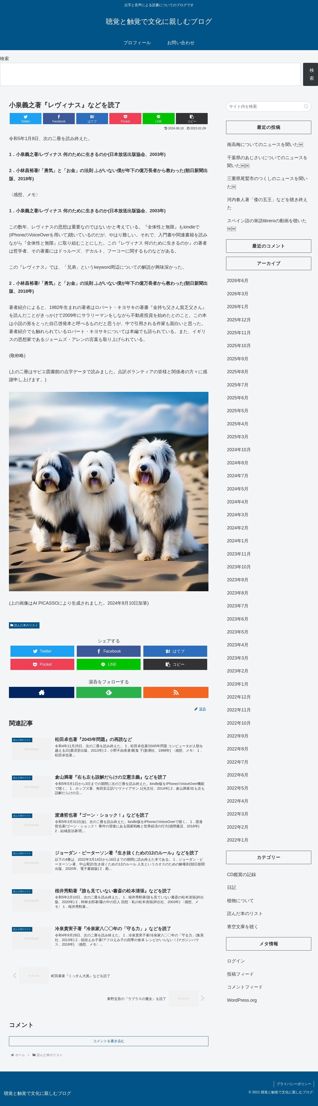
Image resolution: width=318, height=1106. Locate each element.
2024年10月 (239, 449)
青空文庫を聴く (242, 926)
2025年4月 (237, 423)
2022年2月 (237, 827)
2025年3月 (237, 436)
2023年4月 (237, 644)
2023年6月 (237, 619)
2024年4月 (237, 501)
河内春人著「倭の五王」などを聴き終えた (267, 203)
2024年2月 (237, 527)
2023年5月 (237, 631)
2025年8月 (237, 371)
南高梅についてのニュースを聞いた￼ (265, 144)
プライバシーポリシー (294, 1084)
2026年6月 (237, 280)
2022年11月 (239, 709)
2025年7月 (237, 384)
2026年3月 (237, 293)
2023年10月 (239, 566)
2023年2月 (237, 670)
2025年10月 (239, 345)
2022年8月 (237, 748)
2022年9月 (237, 736)
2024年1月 (237, 540)
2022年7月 (237, 762)
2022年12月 (239, 697)
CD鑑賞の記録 (241, 874)
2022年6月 (237, 775)
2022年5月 (237, 788)
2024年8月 (237, 462)
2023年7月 (237, 605)
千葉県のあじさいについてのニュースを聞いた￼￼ (267, 161)
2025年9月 (237, 358)
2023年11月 (239, 554)
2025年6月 (237, 397)
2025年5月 (237, 410)
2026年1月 (237, 306)
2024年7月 (237, 475)
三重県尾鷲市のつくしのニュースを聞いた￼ (267, 182)
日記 (231, 887)
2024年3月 (237, 514)
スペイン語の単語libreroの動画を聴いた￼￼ (267, 224)
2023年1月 (237, 684)
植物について (240, 900)
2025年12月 (239, 319)
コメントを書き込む (108, 1041)
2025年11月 (239, 332)
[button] (306, 106)
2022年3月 (237, 813)
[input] (269, 106)
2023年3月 (237, 658)
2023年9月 (237, 579)
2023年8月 (237, 592)
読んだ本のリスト (24, 625)
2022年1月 (237, 840)
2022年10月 (239, 723)
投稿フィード (240, 974)
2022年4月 (237, 801)
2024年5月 (237, 488)
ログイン (236, 961)
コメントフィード (245, 987)
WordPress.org (242, 1000)
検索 (4, 58)
